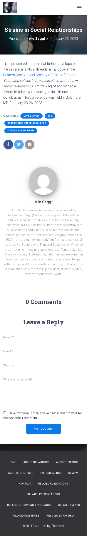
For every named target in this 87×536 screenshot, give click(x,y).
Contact (25, 483)
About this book (67, 462)
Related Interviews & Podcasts (29, 505)
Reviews (73, 473)
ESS (50, 116)
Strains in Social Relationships (26, 123)
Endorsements (50, 473)
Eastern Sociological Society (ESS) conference (39, 75)
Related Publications (53, 483)
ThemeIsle (58, 526)
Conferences (31, 116)
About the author (36, 462)
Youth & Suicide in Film (20, 130)
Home (12, 462)
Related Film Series (26, 515)
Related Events (69, 505)
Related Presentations (43, 494)
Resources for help (61, 515)
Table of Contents (20, 473)
